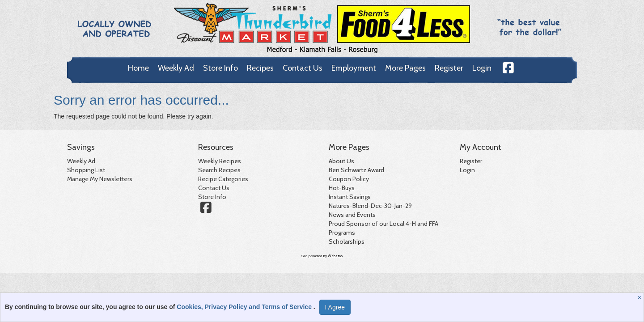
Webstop (335, 256)
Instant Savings (350, 197)
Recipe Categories (223, 179)
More (405, 68)
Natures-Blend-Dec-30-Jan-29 (370, 206)
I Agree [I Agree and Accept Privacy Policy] (335, 307)
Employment (353, 68)
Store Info (220, 68)
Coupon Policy (349, 179)
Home (138, 68)
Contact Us (302, 68)
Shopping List (86, 170)
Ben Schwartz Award (356, 170)
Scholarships (346, 241)
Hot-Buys (342, 188)
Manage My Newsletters (99, 179)
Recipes (260, 68)
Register (449, 68)
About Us (341, 161)
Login (481, 68)
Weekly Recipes (219, 161)
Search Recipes (219, 170)
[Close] (641, 297)
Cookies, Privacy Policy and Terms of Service (245, 306)
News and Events (352, 215)
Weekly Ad (176, 68)
